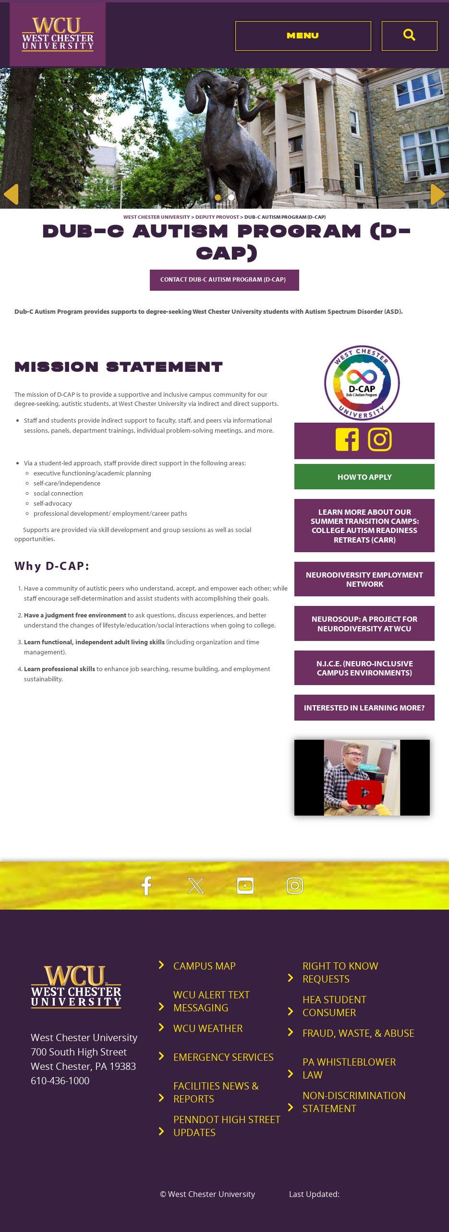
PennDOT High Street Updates (226, 1126)
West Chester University (156, 216)
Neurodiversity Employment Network (364, 579)
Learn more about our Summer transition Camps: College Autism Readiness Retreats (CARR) (365, 526)
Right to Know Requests (340, 972)
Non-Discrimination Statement (354, 1102)
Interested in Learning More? (364, 707)
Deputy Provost (217, 216)
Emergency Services (223, 1057)
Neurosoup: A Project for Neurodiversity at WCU (364, 623)
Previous (12, 194)
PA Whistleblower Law (349, 1068)
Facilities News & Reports (216, 1092)
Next (437, 194)
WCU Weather (208, 1028)
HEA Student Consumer (334, 1006)
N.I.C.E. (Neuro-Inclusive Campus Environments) (364, 667)
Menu (303, 35)
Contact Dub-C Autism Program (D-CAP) (224, 279)
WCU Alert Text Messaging (211, 1001)
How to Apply (365, 477)
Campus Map (204, 966)
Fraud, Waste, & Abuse (358, 1033)
